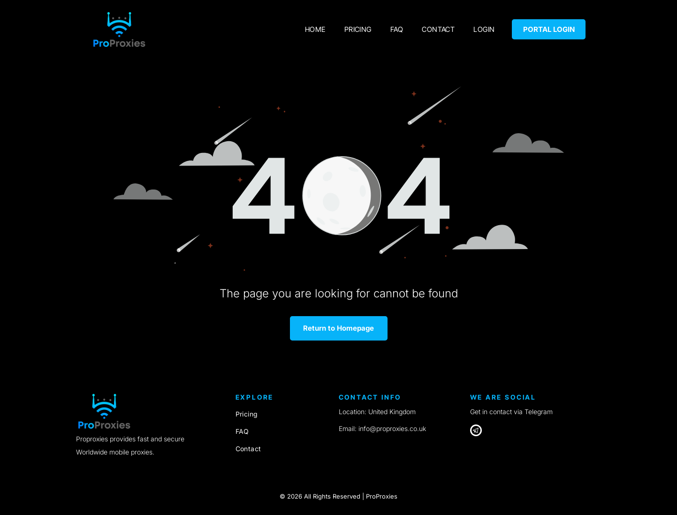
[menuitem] (315, 29)
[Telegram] (476, 431)
